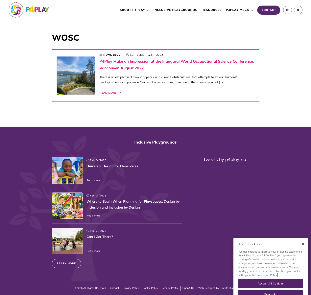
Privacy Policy (131, 288)
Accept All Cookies (271, 288)
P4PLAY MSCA (237, 10)
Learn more (66, 263)
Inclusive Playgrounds (175, 10)
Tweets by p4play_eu (224, 159)
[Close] (303, 248)
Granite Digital (228, 288)
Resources (212, 10)
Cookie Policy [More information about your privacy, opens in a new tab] (269, 279)
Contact (114, 288)
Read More (110, 92)
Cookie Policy (150, 288)
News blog (112, 55)
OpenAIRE (188, 288)
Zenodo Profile (170, 288)
